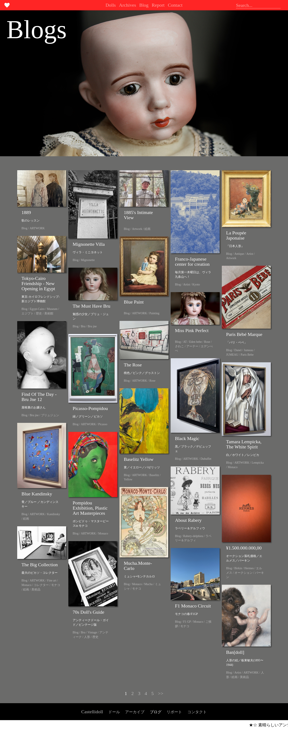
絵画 (147, 229)
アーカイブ (134, 712)
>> (160, 693)
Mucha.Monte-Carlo (138, 565)
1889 (26, 212)
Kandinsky (53, 514)
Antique (239, 253)
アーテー (192, 346)
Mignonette (88, 260)
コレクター (41, 585)
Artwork (137, 229)
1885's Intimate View (138, 215)
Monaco (232, 467)
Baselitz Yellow (138, 459)
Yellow (128, 479)
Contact (175, 5)
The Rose (133, 364)
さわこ (179, 346)
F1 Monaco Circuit (193, 606)
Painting (154, 313)
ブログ (155, 712)
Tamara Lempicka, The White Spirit (244, 444)
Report (158, 5)
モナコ (136, 588)
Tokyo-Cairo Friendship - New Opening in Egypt (38, 283)
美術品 (35, 589)
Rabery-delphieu (193, 536)
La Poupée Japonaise (236, 235)
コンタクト (197, 712)
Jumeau (248, 350)
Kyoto (196, 284)
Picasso (102, 424)
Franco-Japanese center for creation (192, 261)
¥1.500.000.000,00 (244, 548)
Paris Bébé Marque (244, 334)
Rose (207, 341)
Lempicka (258, 462)
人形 (87, 637)
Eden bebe (195, 341)
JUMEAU (232, 354)
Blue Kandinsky (36, 493)
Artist (186, 284)
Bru (83, 326)
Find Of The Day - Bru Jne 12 (39, 397)
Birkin (238, 568)
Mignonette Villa (89, 244)
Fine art (51, 580)
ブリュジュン (50, 415)
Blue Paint (134, 302)
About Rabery (188, 520)
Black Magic (187, 438)
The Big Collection (39, 564)
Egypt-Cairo (37, 309)
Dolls (111, 5)
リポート (174, 712)
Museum (52, 309)
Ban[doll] (235, 652)
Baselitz (154, 475)
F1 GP (187, 621)
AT (185, 341)
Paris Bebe (247, 354)
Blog (144, 5)
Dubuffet (206, 458)
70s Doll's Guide (88, 612)
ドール (114, 712)
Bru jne (92, 326)
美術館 (48, 313)
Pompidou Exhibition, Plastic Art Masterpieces (90, 508)
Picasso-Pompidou (90, 408)
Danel (237, 350)
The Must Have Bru (91, 306)
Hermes (249, 568)
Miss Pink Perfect (191, 330)
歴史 (39, 313)
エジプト (27, 313)
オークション (243, 572)
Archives (127, 5)
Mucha (148, 584)
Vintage (92, 632)
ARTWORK (37, 228)
